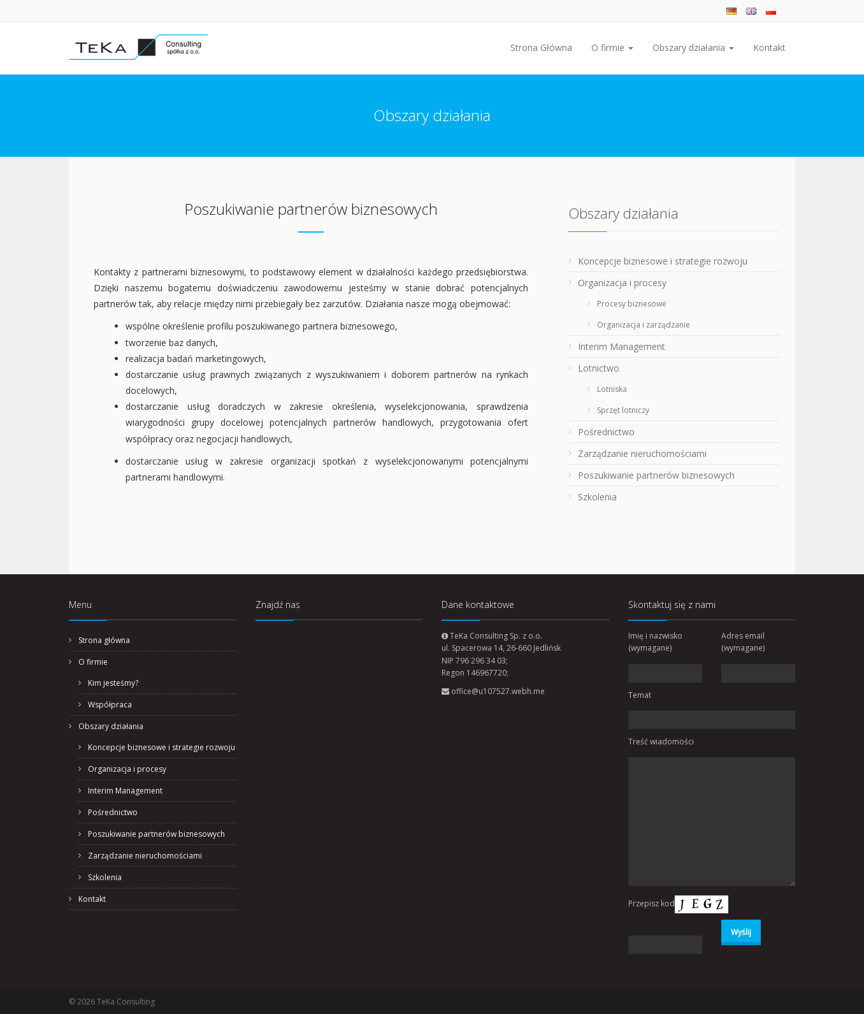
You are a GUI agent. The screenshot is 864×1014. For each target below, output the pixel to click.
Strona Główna (541, 47)
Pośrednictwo (606, 432)
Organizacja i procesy (622, 283)
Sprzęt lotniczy (623, 410)
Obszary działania (693, 47)
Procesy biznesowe (631, 303)
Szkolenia (597, 497)
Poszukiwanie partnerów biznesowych (656, 475)
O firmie (612, 47)
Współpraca (110, 704)
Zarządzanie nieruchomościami (642, 453)
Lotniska (612, 389)
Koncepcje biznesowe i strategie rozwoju (662, 261)
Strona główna (104, 640)
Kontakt (769, 47)
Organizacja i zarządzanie (643, 324)
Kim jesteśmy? (113, 682)
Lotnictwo (598, 368)
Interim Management (621, 346)
